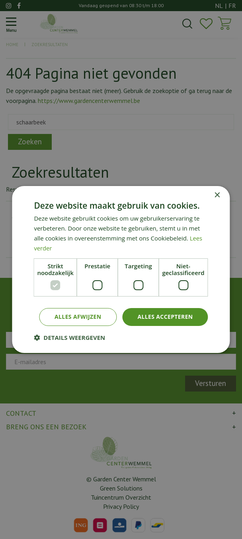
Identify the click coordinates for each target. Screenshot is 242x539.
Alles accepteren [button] (165, 316)
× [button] (217, 195)
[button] (69, 337)
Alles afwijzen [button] (77, 316)
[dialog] (121, 269)
